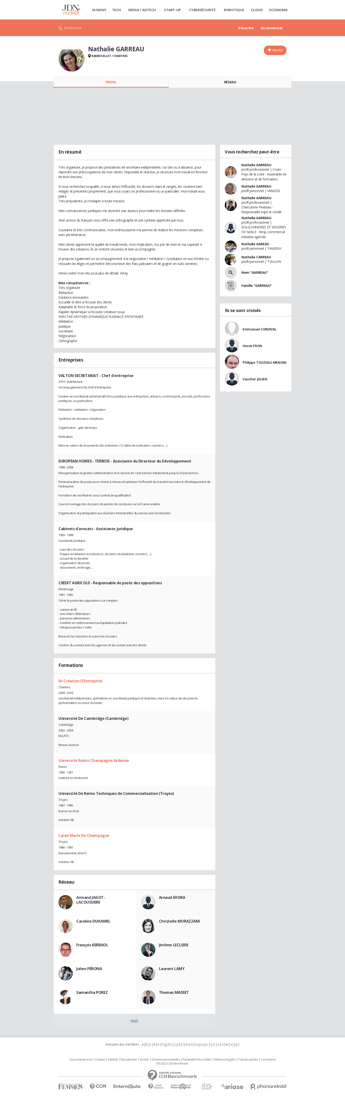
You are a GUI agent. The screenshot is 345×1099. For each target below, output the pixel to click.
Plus (134, 1021)
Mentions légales (224, 1059)
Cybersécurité (202, 9)
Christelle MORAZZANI (179, 921)
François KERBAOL (92, 945)
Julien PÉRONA (89, 968)
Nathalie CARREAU (256, 257)
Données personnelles (166, 1059)
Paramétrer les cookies (197, 1059)
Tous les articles (248, 1059)
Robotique (234, 9)
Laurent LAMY (172, 968)
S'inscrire (246, 27)
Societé (144, 1059)
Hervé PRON (252, 346)
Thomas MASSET (174, 992)
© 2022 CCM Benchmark (172, 1063)
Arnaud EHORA (172, 897)
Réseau (230, 82)
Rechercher (73, 27)
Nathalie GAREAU (255, 244)
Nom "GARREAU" (254, 272)
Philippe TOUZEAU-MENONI (264, 362)
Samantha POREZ (92, 992)
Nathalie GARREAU (256, 165)
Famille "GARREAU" (256, 285)
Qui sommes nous (80, 1059)
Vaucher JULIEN (255, 379)
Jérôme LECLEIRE (173, 945)
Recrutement (129, 1059)
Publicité (113, 1059)
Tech (116, 9)
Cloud (257, 9)
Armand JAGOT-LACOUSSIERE (90, 900)
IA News (99, 9)
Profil (111, 82)
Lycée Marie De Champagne (83, 835)
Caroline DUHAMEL (93, 921)
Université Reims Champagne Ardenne (93, 760)
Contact (100, 1059)
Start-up (172, 9)
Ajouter (277, 50)
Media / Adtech (142, 9)
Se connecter (272, 27)
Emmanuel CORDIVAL (260, 329)
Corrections (268, 1059)
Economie (278, 9)
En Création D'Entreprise (80, 681)
